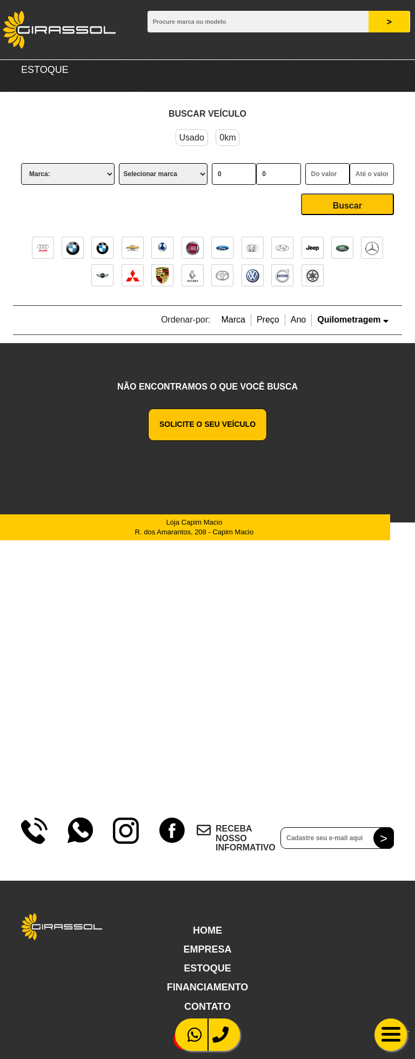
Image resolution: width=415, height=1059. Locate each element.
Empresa (207, 949)
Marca (233, 319)
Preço (268, 319)
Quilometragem (353, 319)
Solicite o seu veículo (207, 424)
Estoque (207, 968)
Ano (298, 319)
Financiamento (208, 987)
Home (207, 930)
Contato (207, 1006)
